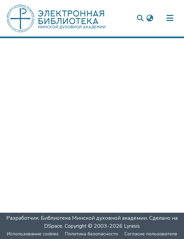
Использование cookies (33, 234)
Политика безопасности (91, 234)
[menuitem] (150, 18)
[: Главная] (67, 18)
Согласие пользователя (150, 234)
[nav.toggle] (169, 18)
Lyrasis (132, 226)
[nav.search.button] (140, 18)
